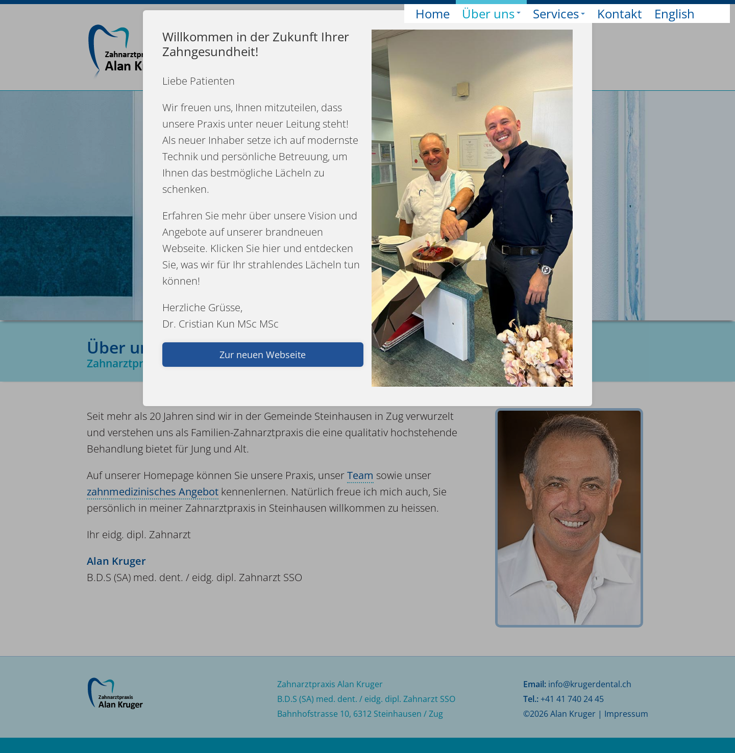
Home (432, 13)
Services (559, 13)
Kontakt (619, 13)
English (674, 13)
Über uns (491, 13)
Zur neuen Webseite (262, 354)
